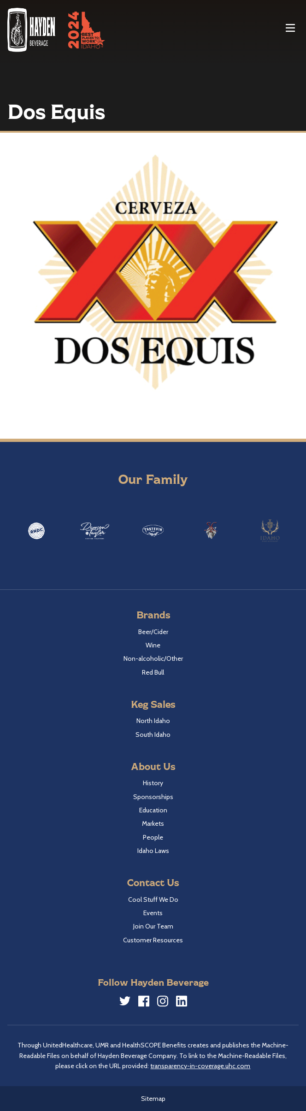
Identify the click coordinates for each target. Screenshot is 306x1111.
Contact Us (153, 882)
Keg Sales (153, 704)
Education (153, 810)
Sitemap (153, 1098)
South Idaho (153, 734)
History (153, 783)
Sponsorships (153, 797)
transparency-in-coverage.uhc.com (200, 1066)
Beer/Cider (153, 632)
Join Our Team (153, 926)
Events (153, 913)
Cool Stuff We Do (153, 899)
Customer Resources (153, 940)
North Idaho (153, 721)
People (153, 837)
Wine (153, 645)
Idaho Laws (153, 850)
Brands (153, 614)
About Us (153, 766)
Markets (153, 823)
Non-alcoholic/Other (153, 658)
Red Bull (153, 672)
